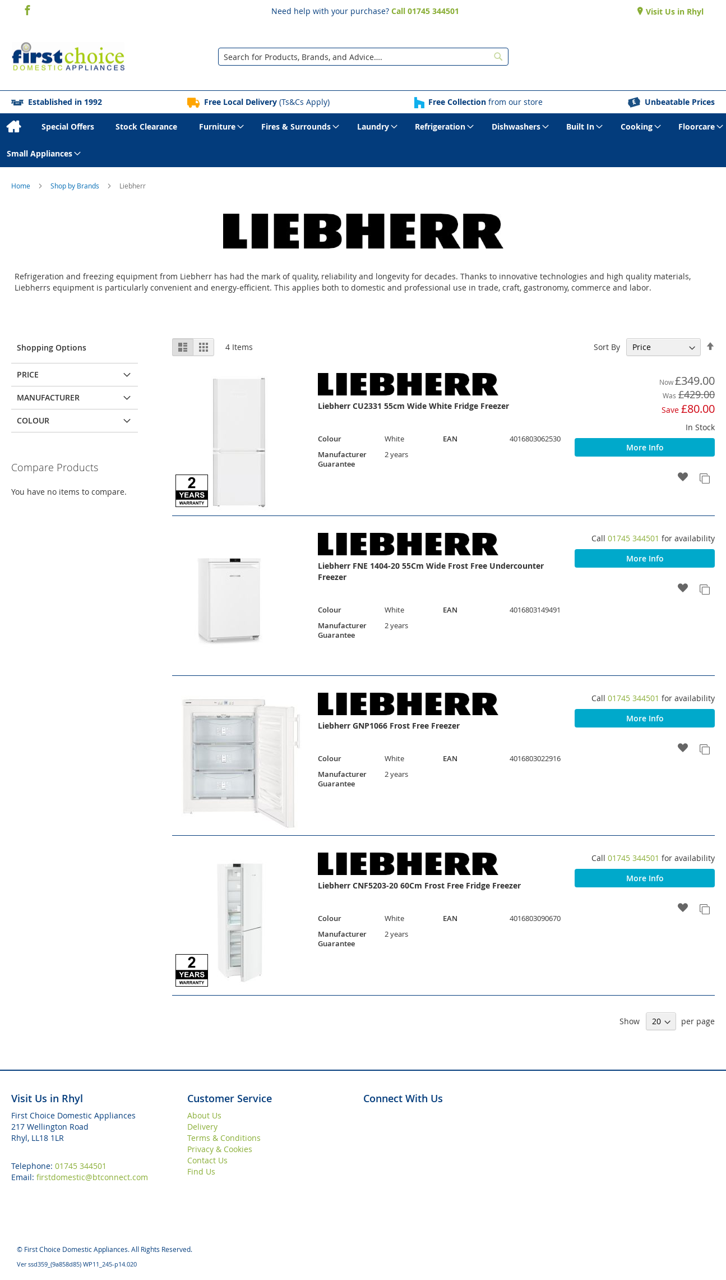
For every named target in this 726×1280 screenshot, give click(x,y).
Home (21, 185)
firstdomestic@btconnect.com (92, 1177)
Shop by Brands (75, 185)
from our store (485, 101)
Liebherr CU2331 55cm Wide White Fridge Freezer (413, 405)
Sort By (607, 347)
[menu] (363, 140)
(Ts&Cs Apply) (267, 101)
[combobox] (363, 57)
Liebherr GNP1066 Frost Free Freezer (389, 725)
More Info (645, 447)
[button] (683, 477)
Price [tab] (28, 374)
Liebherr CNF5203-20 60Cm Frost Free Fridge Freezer (419, 885)
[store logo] (68, 57)
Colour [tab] (33, 420)
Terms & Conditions (224, 1137)
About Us (204, 1115)
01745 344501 (633, 538)
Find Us (201, 1171)
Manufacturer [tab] (48, 397)
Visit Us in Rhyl (674, 11)
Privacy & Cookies (219, 1149)
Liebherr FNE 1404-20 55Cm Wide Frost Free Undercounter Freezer (431, 571)
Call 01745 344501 (425, 11)
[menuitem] (13, 126)
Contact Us (207, 1160)
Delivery (202, 1126)
